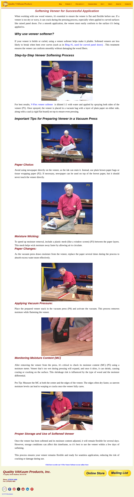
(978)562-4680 (12, 479)
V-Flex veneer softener (42, 104)
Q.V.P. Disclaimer (7, 494)
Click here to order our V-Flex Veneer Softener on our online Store (67, 465)
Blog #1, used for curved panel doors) (84, 44)
